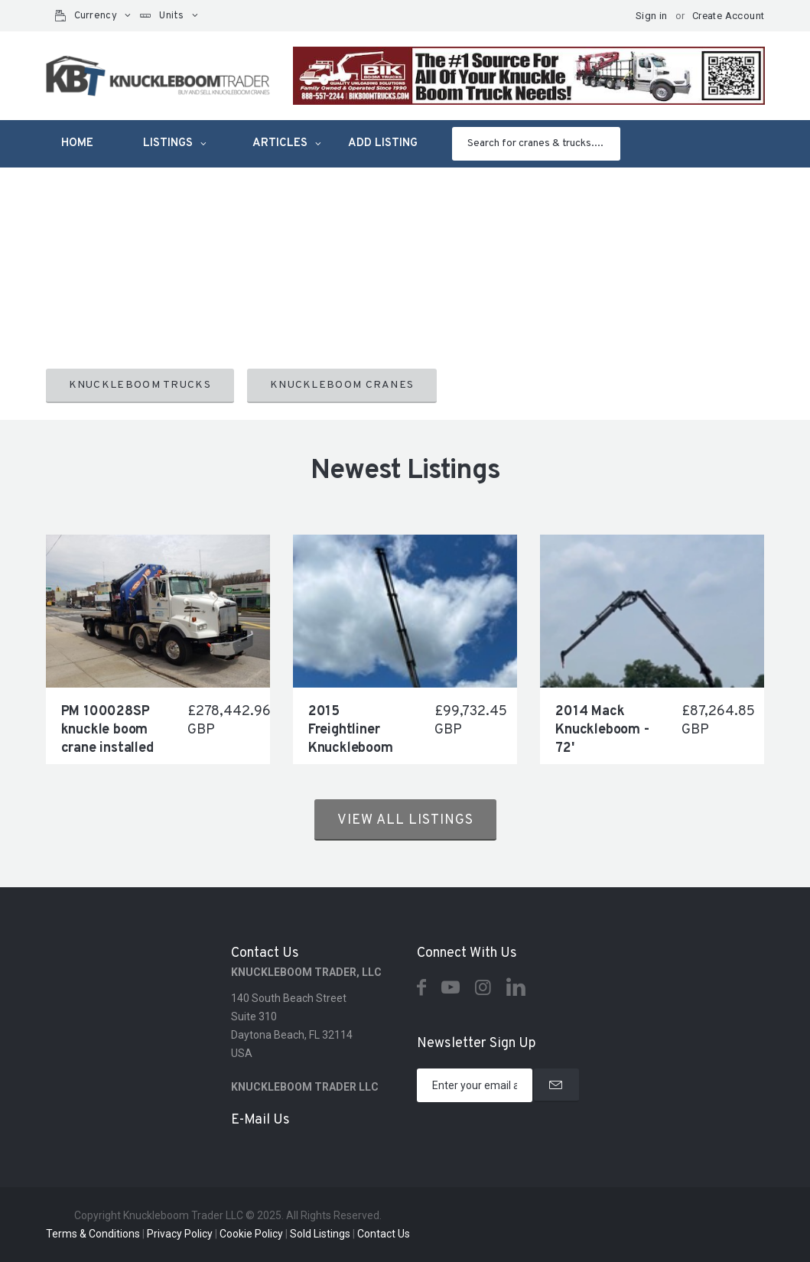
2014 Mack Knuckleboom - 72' (602, 730)
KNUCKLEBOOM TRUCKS (140, 385)
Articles (279, 143)
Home (77, 143)
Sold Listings (320, 1234)
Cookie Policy (251, 1234)
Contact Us (383, 1234)
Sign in (652, 15)
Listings (168, 143)
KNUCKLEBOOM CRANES (342, 385)
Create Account (728, 15)
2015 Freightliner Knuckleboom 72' (350, 739)
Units (171, 16)
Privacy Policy (180, 1234)
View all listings (405, 820)
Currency (95, 16)
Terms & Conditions (93, 1234)
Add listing (383, 143)
